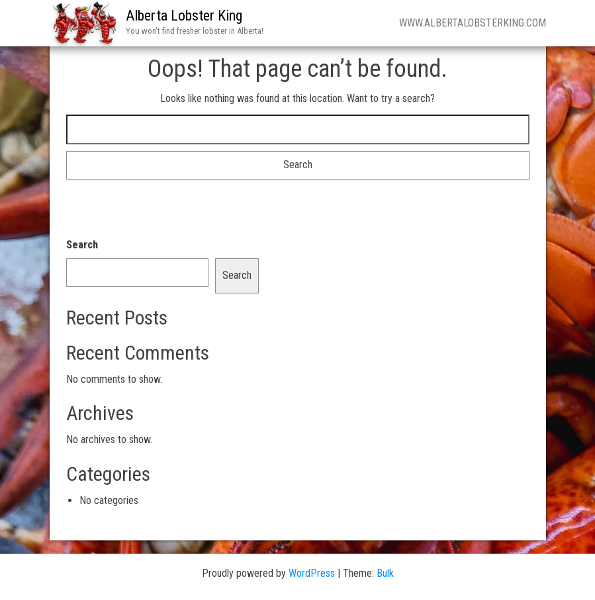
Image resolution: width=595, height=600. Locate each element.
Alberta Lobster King (184, 15)
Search (82, 244)
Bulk (385, 573)
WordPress (312, 573)
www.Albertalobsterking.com (472, 23)
